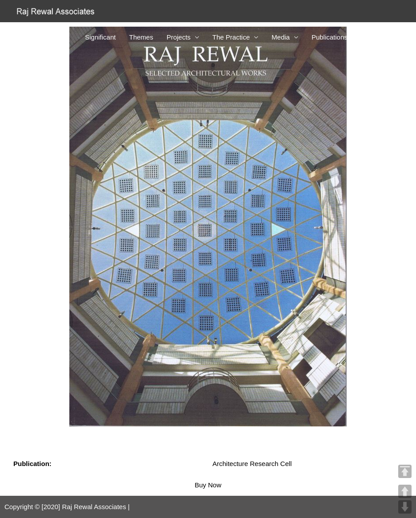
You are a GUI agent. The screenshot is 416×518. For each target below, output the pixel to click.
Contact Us (377, 37)
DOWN (405, 507)
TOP (405, 471)
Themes (141, 37)
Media (281, 37)
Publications (330, 37)
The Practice (231, 37)
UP (405, 491)
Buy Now (208, 485)
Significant (100, 37)
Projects (179, 37)
